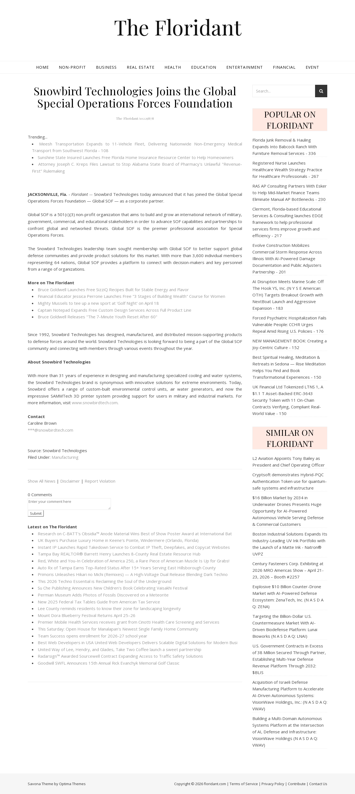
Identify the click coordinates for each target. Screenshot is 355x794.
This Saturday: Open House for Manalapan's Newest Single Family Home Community (118, 629)
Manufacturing (65, 457)
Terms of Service (244, 783)
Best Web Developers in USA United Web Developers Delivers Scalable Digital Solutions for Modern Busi (137, 642)
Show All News (41, 481)
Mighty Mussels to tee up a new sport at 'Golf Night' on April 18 (98, 303)
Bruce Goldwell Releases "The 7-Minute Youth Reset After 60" (97, 316)
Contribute (297, 783)
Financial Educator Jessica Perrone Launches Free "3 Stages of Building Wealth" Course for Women (131, 296)
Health (172, 67)
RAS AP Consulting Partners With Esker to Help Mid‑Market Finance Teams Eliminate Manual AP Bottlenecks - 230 (289, 192)
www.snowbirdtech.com (95, 402)
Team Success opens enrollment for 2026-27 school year (92, 636)
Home (42, 67)
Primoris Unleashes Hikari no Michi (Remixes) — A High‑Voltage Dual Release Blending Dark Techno (133, 574)
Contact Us (318, 783)
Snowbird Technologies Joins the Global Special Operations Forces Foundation (135, 96)
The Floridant (177, 27)
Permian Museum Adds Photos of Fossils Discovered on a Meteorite (103, 595)
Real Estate (140, 67)
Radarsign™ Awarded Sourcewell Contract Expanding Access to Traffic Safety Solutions (120, 656)
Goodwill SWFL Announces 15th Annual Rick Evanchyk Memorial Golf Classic (108, 663)
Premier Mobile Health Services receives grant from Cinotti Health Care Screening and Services (128, 622)
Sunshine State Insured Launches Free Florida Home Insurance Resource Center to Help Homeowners (136, 157)
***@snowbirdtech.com (50, 430)
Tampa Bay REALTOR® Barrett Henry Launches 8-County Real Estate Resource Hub (119, 554)
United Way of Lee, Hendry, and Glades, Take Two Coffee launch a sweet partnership (119, 649)
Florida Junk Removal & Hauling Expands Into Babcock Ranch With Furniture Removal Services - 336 (284, 146)
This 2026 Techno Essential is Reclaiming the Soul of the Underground (104, 581)
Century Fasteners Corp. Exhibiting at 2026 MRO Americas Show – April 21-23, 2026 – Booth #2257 (288, 570)
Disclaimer (70, 481)
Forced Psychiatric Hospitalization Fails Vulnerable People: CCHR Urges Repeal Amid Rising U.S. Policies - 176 (289, 324)
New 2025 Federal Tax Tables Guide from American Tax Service (99, 602)
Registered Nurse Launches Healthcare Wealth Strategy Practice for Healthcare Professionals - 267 (287, 169)
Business (106, 67)
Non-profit (72, 67)
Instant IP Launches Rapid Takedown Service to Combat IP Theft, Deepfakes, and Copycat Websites (134, 547)
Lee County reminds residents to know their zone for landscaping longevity (109, 608)
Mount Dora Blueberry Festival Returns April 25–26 (86, 615)
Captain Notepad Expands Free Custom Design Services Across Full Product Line (114, 310)
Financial (284, 67)
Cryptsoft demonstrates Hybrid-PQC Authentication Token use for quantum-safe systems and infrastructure (289, 481)
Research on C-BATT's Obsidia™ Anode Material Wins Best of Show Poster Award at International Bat (135, 533)
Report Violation (100, 481)
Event (312, 67)
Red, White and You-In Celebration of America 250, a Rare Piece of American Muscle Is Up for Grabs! (133, 561)
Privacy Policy (273, 783)
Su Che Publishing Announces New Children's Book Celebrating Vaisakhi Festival (112, 588)
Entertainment (244, 67)
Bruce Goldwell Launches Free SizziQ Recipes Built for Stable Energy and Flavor (113, 289)
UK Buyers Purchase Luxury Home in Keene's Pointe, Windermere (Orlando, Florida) (118, 540)
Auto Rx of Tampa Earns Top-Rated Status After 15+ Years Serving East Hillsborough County (127, 567)
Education (203, 67)
